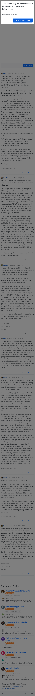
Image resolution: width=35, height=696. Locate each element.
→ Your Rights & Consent (23, 20)
